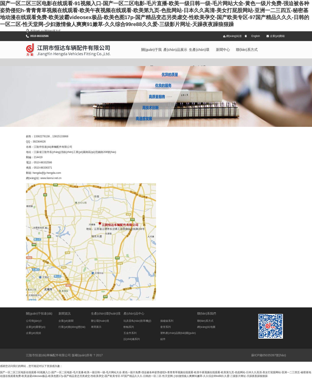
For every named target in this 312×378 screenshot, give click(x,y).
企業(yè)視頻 (33, 333)
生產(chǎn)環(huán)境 (199, 53)
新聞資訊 (64, 313)
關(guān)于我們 (151, 53)
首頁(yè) (35, 30)
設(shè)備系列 (132, 339)
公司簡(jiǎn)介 (34, 320)
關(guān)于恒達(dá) (39, 313)
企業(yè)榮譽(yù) (35, 326)
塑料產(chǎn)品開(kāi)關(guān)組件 (178, 334)
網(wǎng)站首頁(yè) (234, 38)
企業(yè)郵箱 (277, 36)
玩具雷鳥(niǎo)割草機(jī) (137, 320)
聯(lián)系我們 (206, 313)
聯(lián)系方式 (247, 49)
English (255, 36)
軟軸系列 (129, 326)
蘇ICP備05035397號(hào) (268, 355)
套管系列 (165, 326)
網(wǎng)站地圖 (206, 326)
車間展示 (96, 326)
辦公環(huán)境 (100, 320)
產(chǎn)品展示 (175, 49)
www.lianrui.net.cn (51, 178)
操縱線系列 (166, 320)
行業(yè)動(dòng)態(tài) (71, 326)
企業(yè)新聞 (65, 320)
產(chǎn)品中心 (134, 313)
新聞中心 (223, 49)
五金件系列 (130, 333)
